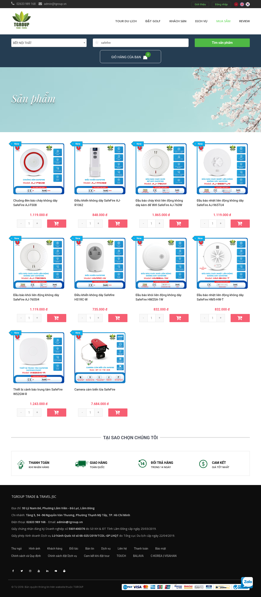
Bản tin (90, 548)
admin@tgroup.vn (55, 3)
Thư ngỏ (16, 548)
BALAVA (138, 555)
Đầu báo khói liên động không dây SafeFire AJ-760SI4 (36, 297)
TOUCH (121, 555)
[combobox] (49, 42)
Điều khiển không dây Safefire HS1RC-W (94, 297)
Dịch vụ (201, 21)
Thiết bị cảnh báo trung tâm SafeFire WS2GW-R (38, 392)
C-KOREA (157, 555)
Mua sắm (223, 21)
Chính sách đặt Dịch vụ (62, 555)
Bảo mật (161, 548)
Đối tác (74, 548)
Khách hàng (54, 548)
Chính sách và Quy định (26, 555)
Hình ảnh (34, 548)
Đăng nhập (221, 4)
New (16, 144)
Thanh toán (141, 548)
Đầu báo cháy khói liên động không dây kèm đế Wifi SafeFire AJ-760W (159, 203)
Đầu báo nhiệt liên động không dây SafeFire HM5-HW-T (220, 297)
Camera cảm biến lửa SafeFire (94, 389)
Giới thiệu (200, 4)
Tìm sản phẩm (222, 43)
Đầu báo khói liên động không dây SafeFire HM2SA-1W (158, 297)
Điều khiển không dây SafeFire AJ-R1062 (97, 203)
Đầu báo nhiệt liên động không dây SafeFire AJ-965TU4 (220, 203)
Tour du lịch (126, 21)
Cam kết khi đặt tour (97, 555)
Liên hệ (122, 548)
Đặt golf (152, 21)
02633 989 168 (26, 3)
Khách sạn (177, 21)
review (244, 21)
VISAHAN (171, 555)
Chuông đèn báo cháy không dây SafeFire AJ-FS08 (35, 203)
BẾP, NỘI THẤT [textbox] (22, 43)
